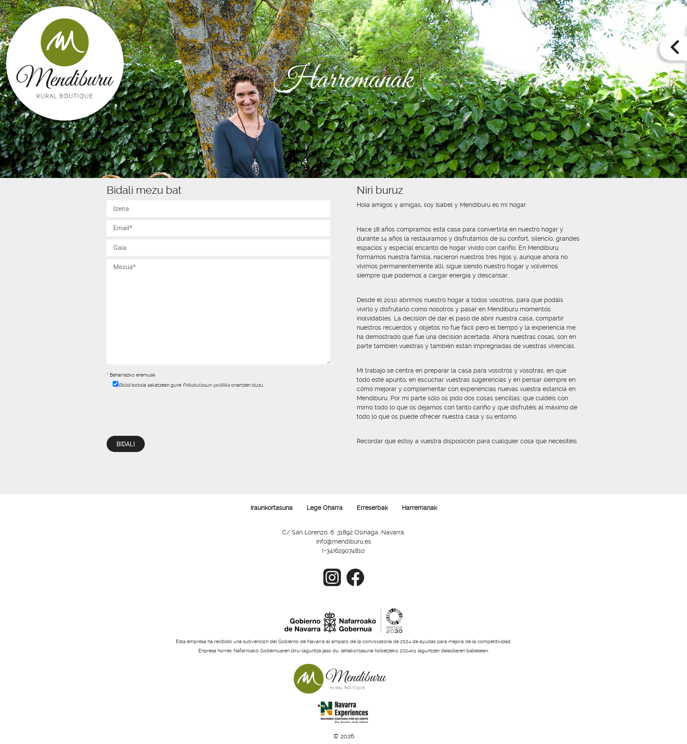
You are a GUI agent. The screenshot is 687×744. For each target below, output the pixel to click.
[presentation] (173, 409)
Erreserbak (372, 507)
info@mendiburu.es (343, 541)
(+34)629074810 (343, 550)
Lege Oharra (325, 507)
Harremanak (419, 507)
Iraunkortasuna (271, 507)
